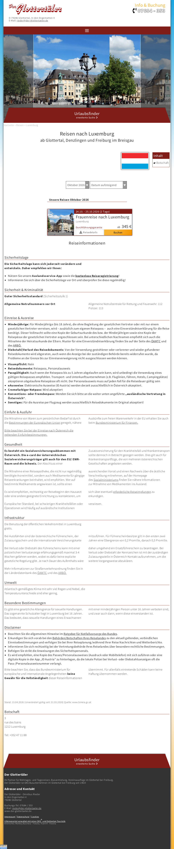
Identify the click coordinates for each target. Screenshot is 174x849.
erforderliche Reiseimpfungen (132, 492)
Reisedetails (90, 232)
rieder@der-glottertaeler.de (32, 20)
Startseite (9, 125)
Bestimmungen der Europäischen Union (34, 423)
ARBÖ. (17, 345)
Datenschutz (23, 816)
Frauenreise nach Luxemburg (102, 216)
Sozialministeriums (106, 480)
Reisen (19, 125)
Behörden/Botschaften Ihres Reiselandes (79, 638)
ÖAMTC (156, 341)
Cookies (35, 816)
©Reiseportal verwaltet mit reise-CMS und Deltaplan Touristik (35, 821)
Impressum (9, 816)
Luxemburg (32, 125)
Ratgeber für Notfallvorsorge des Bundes (90, 634)
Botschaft (162, 163)
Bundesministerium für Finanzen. (117, 423)
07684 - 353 (151, 10)
